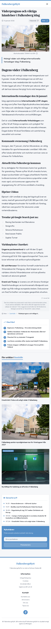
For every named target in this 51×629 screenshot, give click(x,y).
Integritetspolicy (25, 578)
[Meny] (47, 4)
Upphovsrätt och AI (25, 587)
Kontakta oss (25, 597)
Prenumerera (25, 545)
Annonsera (25, 600)
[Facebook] (25, 612)
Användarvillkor (25, 584)
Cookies (25, 581)
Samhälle (12, 313)
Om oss (25, 603)
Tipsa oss (25, 606)
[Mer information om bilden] (37, 53)
